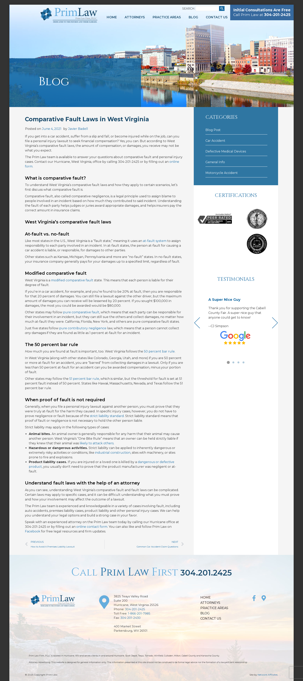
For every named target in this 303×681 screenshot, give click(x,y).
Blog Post (213, 130)
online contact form (91, 527)
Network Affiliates (267, 674)
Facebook (32, 531)
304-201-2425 (135, 609)
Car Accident (215, 141)
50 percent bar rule (159, 351)
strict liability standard (107, 416)
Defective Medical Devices (225, 151)
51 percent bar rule (84, 379)
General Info (215, 162)
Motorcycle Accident (221, 173)
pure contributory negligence (82, 328)
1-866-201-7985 (139, 613)
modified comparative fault (72, 280)
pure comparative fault (81, 312)
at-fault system (154, 241)
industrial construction (112, 452)
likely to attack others (97, 443)
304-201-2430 (130, 618)
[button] (228, 362)
